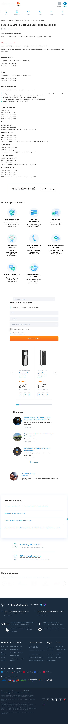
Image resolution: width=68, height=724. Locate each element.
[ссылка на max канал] (45, 605)
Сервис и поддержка (59, 653)
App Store (7, 672)
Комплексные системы (16, 646)
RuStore (39, 672)
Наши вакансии (3, 653)
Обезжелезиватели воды (16, 652)
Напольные (50, 651)
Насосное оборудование (35, 657)
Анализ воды (59, 646)
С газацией (50, 657)
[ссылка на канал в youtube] (47, 699)
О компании (4, 646)
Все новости (34, 462)
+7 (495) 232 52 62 (14, 604)
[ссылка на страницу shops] (17, 12)
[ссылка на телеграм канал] (41, 605)
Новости (18, 412)
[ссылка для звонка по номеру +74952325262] (39, 12)
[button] (55, 372)
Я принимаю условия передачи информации (18, 333)
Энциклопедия (13, 500)
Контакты (3, 660)
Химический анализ (61, 649)
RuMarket (49, 672)
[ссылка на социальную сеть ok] (56, 699)
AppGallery (29, 672)
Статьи (3, 657)
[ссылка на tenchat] (64, 699)
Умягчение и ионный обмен (36, 660)
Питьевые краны (51, 660)
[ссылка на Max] (43, 704)
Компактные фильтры (16, 649)
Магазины (4, 649)
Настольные (50, 654)
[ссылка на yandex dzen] (60, 699)
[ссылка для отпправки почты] (51, 12)
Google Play (18, 672)
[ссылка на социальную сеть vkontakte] (43, 699)
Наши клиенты (10, 573)
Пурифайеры (50, 647)
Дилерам (58, 657)
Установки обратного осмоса (37, 650)
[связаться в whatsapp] (28, 12)
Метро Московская (42, 615)
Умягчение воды (14, 655)
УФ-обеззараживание (35, 654)
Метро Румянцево (9, 615)
